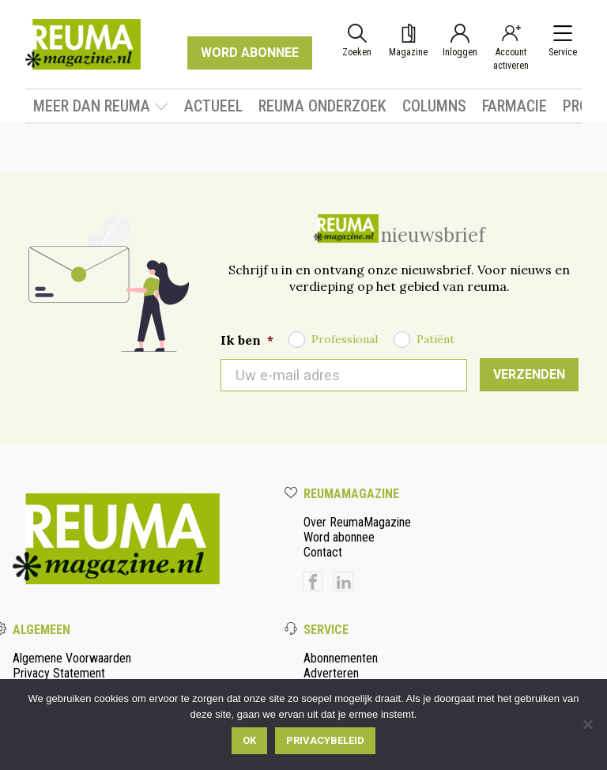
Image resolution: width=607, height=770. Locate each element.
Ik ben (247, 340)
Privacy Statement (59, 673)
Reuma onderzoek (322, 105)
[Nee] (587, 724)
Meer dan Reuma (100, 105)
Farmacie (514, 105)
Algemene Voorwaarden (72, 658)
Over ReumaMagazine (357, 522)
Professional (344, 339)
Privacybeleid (325, 740)
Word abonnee (339, 537)
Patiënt (435, 339)
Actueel (213, 105)
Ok (249, 740)
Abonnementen (341, 658)
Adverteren (331, 673)
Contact (323, 552)
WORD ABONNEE (250, 52)
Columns (434, 105)
